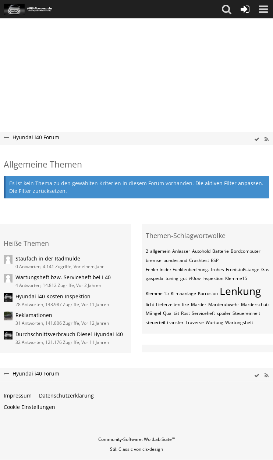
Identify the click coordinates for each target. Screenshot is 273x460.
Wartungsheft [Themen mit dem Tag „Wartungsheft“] (239, 322)
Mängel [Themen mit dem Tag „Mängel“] (153, 313)
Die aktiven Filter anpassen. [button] (229, 183)
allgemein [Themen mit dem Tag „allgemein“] (160, 251)
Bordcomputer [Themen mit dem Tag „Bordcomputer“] (245, 251)
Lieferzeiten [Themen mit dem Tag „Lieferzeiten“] (168, 304)
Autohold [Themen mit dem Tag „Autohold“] (201, 251)
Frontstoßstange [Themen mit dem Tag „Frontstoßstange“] (242, 269)
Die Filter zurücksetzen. (38, 190)
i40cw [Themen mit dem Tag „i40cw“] (195, 278)
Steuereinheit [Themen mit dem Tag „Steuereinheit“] (246, 313)
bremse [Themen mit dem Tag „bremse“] (154, 260)
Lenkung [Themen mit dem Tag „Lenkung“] (240, 291)
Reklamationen (33, 315)
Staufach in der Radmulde (47, 258)
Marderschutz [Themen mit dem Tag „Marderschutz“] (255, 304)
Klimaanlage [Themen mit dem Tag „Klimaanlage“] (183, 293)
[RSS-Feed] (266, 139)
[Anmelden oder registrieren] (245, 9)
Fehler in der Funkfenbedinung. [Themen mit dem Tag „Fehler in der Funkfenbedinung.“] (177, 269)
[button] (226, 9)
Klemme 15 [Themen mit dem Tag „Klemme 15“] (157, 293)
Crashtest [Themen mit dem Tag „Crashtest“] (199, 260)
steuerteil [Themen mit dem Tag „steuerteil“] (155, 322)
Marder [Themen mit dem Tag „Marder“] (198, 304)
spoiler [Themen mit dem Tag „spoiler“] (224, 313)
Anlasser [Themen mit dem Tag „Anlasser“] (181, 251)
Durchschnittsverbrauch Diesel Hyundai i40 (69, 334)
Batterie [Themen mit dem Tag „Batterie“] (220, 251)
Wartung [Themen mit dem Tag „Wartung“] (214, 322)
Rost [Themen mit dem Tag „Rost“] (185, 313)
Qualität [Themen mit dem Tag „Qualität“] (171, 313)
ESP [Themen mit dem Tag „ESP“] (215, 260)
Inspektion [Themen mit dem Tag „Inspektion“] (212, 278)
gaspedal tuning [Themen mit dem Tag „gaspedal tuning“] (162, 278)
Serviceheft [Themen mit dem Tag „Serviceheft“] (203, 313)
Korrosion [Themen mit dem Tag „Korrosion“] (208, 293)
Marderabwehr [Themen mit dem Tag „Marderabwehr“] (223, 304)
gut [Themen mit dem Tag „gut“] (183, 278)
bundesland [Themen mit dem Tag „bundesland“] (175, 260)
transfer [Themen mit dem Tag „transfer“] (175, 322)
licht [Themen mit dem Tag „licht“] (150, 304)
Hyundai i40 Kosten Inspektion (53, 296)
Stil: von (136, 449)
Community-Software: (136, 439)
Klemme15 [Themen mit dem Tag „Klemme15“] (236, 278)
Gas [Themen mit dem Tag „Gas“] (265, 269)
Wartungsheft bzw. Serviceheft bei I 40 (63, 277)
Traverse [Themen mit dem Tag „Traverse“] (194, 322)
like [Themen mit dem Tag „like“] (185, 304)
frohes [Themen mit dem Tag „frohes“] (217, 269)
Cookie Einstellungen (29, 406)
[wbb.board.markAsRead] (257, 139)
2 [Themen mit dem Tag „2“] (147, 251)
